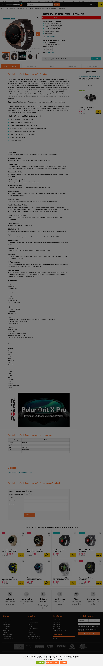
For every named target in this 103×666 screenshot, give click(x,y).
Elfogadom (40, 662)
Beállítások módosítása (52, 662)
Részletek (63, 662)
